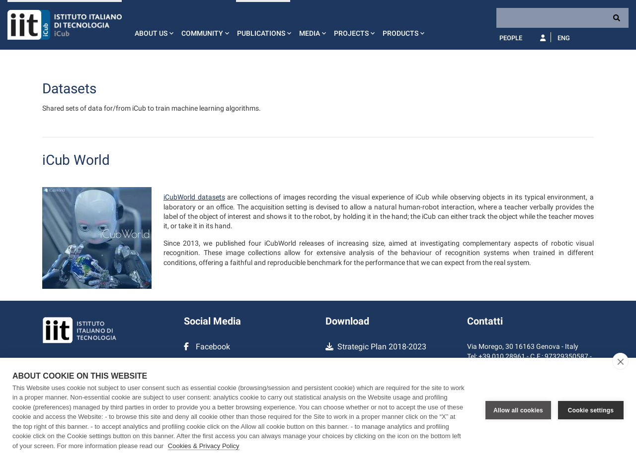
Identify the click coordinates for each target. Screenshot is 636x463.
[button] (153, 25)
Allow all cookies (518, 410)
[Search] (562, 18)
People (510, 38)
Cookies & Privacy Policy (203, 446)
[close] (620, 361)
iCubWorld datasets (194, 197)
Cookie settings (591, 410)
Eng (563, 38)
